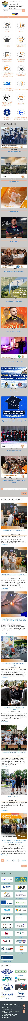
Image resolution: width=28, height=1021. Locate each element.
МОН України (7, 883)
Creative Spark (21, 991)
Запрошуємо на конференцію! (14, 361)
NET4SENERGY (21, 975)
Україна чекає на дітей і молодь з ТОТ (14, 421)
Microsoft (21, 914)
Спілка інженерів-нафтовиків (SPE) (7, 89)
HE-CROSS (21, 998)
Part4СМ (7, 983)
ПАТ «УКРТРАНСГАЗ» (21, 898)
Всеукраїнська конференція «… (14, 271)
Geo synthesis (7, 898)
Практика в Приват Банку (21, 906)
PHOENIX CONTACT (7, 922)
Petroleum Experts (7, 961)
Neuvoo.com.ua (7, 914)
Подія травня (14, 241)
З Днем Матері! (14, 211)
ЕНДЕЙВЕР (21, 937)
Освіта (7, 46)
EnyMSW (7, 975)
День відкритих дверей (14, 301)
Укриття (21, 104)
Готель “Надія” (7, 929)
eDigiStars (7, 998)
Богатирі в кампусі (14, 796)
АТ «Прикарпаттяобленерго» (21, 953)
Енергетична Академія (21, 75)
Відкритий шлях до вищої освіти (21, 118)
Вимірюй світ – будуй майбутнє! (14, 530)
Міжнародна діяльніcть (21, 46)
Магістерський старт (14, 451)
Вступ (7, 31)
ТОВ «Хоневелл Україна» (21, 922)
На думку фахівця (21, 60)
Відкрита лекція (14, 181)
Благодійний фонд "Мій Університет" (7, 103)
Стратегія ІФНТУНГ (21, 89)
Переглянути (4, 544)
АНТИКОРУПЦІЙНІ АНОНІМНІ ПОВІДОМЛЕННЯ (7, 74)
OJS (21, 945)
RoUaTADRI (7, 991)
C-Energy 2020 (21, 983)
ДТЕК (21, 891)
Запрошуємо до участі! (14, 151)
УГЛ (21, 883)
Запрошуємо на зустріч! (14, 331)
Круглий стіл (14, 391)
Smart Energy (21, 929)
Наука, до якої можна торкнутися (14, 752)
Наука (21, 31)
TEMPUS (7, 906)
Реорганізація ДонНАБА (7, 118)
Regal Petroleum (7, 937)
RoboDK (7, 952)
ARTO (7, 945)
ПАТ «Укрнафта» (7, 891)
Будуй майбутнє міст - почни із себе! (14, 575)
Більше (24, 493)
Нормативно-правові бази (7, 60)
